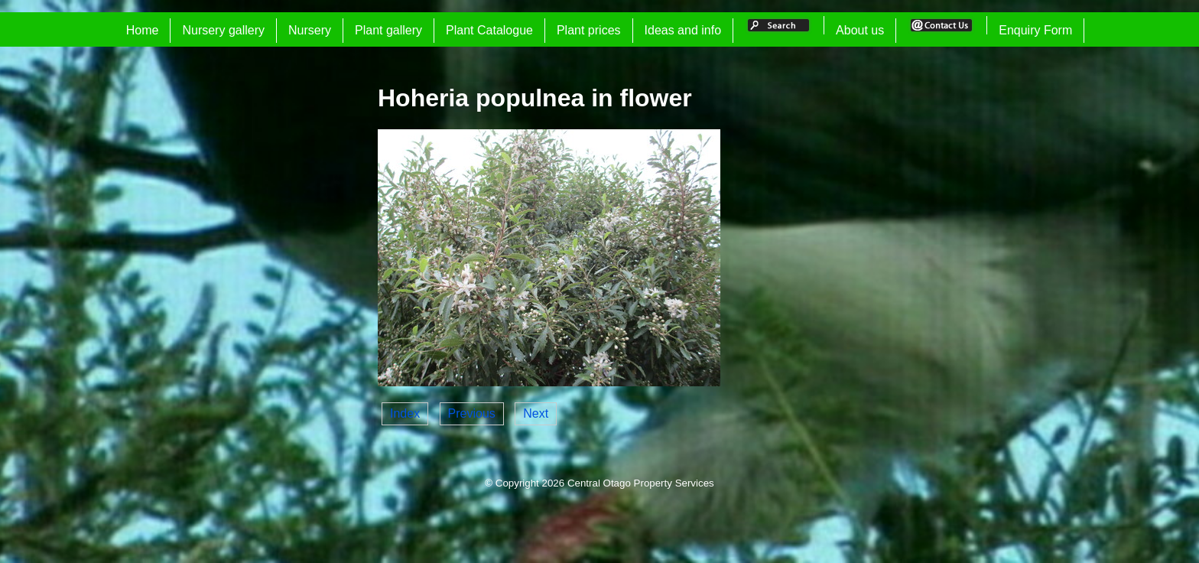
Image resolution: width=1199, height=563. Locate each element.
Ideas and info (683, 30)
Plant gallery (388, 30)
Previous (472, 413)
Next (535, 413)
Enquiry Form (1035, 30)
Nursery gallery (223, 30)
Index (405, 413)
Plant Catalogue (489, 30)
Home (142, 30)
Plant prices (589, 30)
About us (860, 30)
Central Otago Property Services (640, 483)
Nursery (309, 30)
